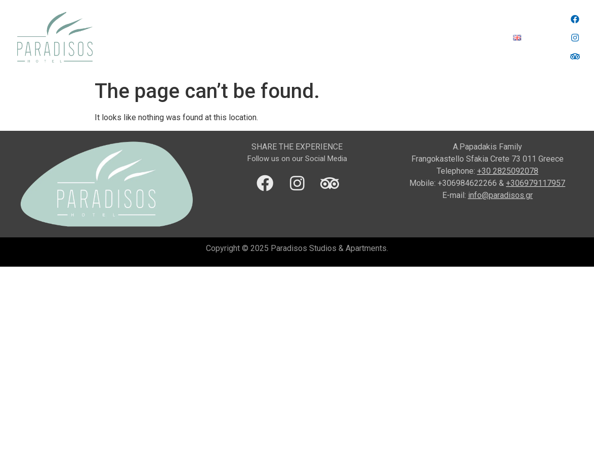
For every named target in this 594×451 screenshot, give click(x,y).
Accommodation (379, 37)
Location (225, 37)
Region (271, 37)
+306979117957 (535, 183)
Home (182, 37)
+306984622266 (467, 183)
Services (315, 37)
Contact (483, 37)
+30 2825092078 (507, 171)
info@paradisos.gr (500, 195)
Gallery (439, 37)
